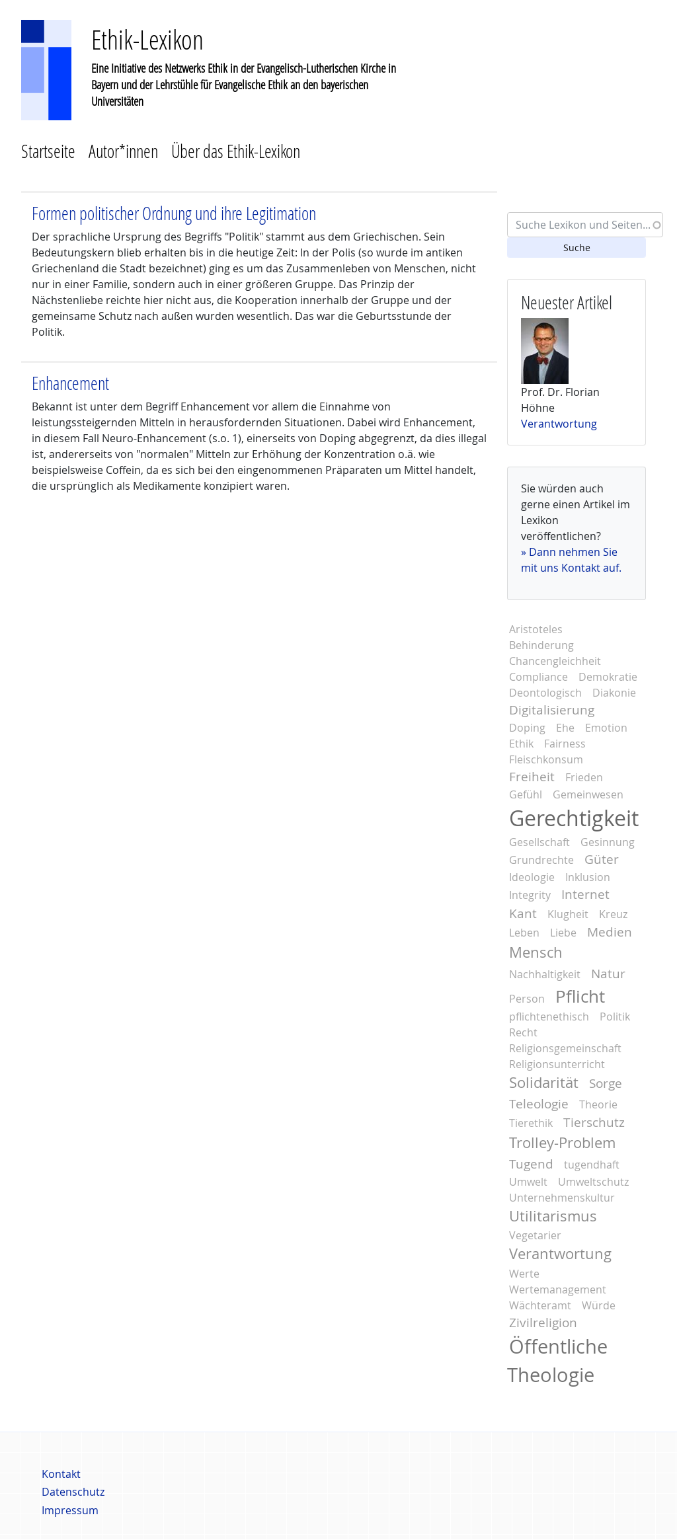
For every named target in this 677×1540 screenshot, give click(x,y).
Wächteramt (540, 1305)
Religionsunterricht (557, 1064)
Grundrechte (541, 860)
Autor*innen (123, 151)
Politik (615, 1016)
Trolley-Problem (562, 1143)
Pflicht (580, 996)
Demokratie (607, 677)
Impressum (70, 1510)
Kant (523, 913)
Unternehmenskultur (562, 1197)
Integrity (530, 895)
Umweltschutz (593, 1181)
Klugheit (567, 914)
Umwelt (528, 1181)
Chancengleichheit (555, 661)
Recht (523, 1032)
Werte (524, 1273)
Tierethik (531, 1123)
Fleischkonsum (546, 759)
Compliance (538, 677)
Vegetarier (535, 1235)
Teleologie (539, 1103)
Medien (609, 932)
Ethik (521, 743)
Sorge (605, 1083)
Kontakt (61, 1474)
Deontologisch (545, 692)
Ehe (565, 727)
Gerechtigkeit (574, 818)
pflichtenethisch (549, 1016)
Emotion (606, 727)
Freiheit (532, 776)
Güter (601, 859)
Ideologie (532, 877)
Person (527, 998)
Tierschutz (594, 1122)
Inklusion (587, 877)
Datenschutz (73, 1491)
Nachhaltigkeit (544, 974)
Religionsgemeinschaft (565, 1048)
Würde (599, 1305)
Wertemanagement (557, 1289)
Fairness (565, 743)
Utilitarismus (553, 1216)
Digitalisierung (551, 709)
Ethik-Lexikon (147, 39)
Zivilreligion (543, 1322)
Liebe (563, 932)
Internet (585, 894)
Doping (527, 727)
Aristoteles (536, 629)
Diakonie (614, 692)
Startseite (48, 151)
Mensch (536, 952)
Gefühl (525, 794)
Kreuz (613, 914)
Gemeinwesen (588, 794)
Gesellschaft (539, 842)
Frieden (584, 777)
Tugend (531, 1164)
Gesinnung (607, 842)
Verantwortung (559, 423)
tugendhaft (591, 1164)
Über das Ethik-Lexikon (235, 151)
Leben (524, 932)
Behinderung (541, 645)
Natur (608, 973)
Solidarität (543, 1083)
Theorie (598, 1104)
